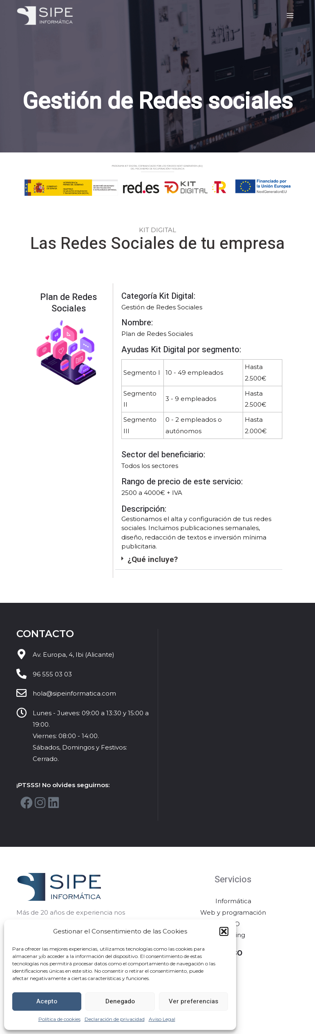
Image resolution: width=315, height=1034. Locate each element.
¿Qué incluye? (152, 559)
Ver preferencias (193, 1001)
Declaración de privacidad (115, 1019)
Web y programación (233, 913)
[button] (224, 931)
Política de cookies (59, 1019)
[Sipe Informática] (45, 16)
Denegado (120, 1001)
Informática (233, 901)
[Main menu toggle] (290, 16)
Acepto (46, 1001)
